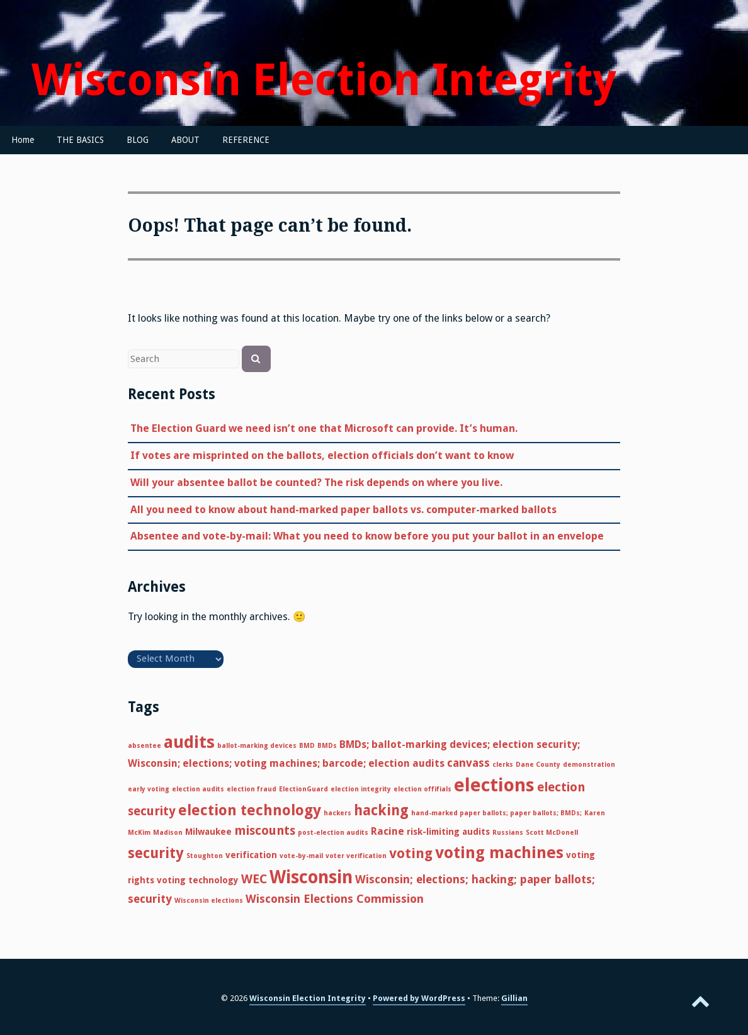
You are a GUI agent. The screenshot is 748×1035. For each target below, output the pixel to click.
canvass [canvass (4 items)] (468, 762)
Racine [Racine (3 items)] (387, 831)
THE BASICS (80, 140)
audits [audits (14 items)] (189, 742)
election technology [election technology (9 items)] (249, 810)
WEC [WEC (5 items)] (254, 879)
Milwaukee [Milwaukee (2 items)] (208, 832)
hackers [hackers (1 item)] (337, 813)
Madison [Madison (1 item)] (168, 833)
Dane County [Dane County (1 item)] (538, 765)
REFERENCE (245, 140)
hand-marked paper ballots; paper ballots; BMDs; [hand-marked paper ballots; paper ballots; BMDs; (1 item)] (496, 813)
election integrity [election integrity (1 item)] (361, 789)
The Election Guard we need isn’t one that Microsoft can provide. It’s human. (324, 428)
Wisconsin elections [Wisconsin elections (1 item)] (208, 900)
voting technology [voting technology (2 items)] (198, 880)
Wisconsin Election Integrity (323, 80)
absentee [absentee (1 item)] (144, 746)
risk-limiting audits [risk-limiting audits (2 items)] (448, 832)
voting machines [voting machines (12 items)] (499, 852)
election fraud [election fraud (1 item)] (251, 789)
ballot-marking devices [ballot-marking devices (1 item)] (257, 746)
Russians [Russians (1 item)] (507, 833)
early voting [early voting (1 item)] (148, 789)
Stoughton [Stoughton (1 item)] (204, 856)
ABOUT (185, 140)
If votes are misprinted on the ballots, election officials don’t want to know (322, 455)
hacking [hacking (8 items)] (381, 810)
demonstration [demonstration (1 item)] (589, 765)
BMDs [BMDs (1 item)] (327, 746)
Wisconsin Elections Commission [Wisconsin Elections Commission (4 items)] (335, 898)
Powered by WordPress (419, 998)
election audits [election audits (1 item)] (198, 789)
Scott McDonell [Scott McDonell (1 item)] (552, 833)
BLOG (138, 140)
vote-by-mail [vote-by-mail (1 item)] (301, 856)
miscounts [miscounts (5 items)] (264, 830)
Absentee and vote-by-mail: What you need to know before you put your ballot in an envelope (367, 536)
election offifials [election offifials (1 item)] (422, 789)
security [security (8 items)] (156, 853)
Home (22, 140)
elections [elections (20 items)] (494, 785)
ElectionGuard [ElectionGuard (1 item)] (303, 789)
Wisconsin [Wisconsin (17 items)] (311, 877)
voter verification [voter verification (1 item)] (356, 856)
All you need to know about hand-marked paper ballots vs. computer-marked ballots (343, 510)
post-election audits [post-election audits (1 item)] (333, 833)
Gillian (514, 998)
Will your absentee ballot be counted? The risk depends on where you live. (316, 483)
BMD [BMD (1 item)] (307, 746)
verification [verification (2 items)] (251, 855)
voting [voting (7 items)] (411, 853)
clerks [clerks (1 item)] (502, 765)
